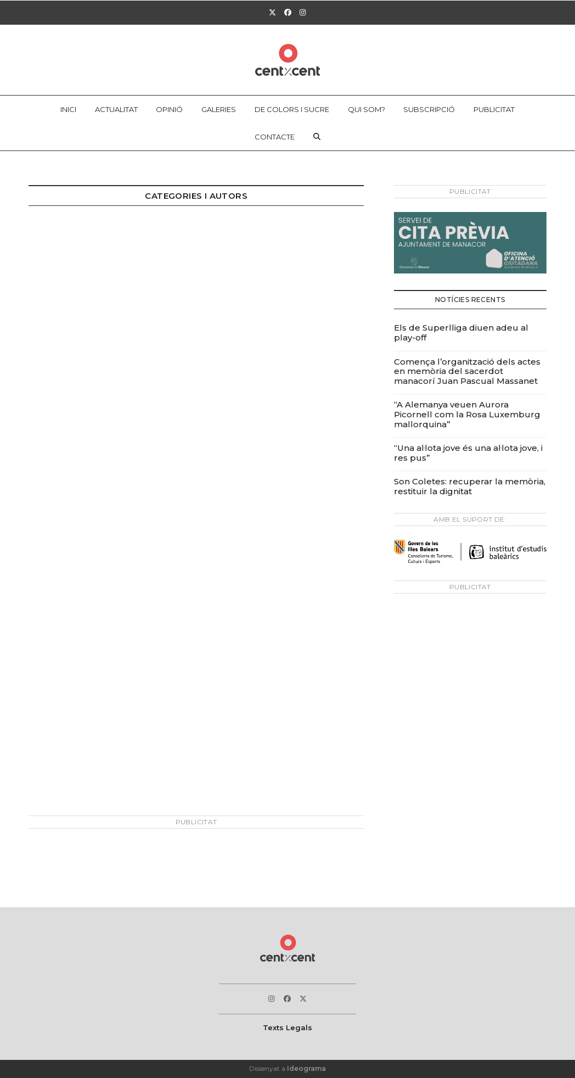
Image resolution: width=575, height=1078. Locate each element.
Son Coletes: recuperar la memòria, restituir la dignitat (469, 486)
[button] (317, 136)
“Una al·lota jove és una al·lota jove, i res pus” (468, 453)
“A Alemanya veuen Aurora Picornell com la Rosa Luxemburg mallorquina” (467, 414)
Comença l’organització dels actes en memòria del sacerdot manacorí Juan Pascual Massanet (467, 371)
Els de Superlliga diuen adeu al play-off (461, 332)
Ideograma (306, 1068)
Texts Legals (287, 1027)
